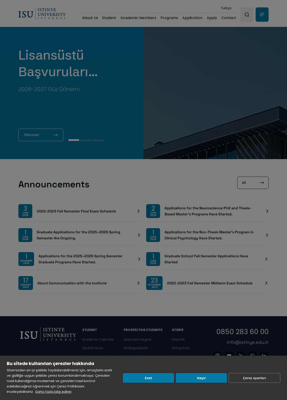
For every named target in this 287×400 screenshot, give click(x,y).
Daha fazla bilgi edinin (53, 391)
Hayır (201, 378)
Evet (148, 378)
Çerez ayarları (254, 378)
